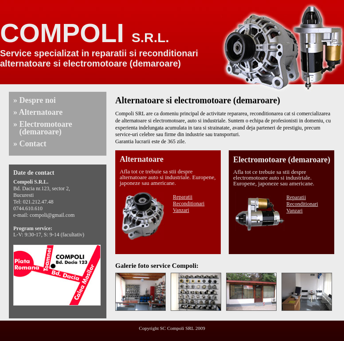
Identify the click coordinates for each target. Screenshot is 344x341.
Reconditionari (188, 203)
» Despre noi (34, 100)
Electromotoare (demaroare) (281, 159)
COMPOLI (84, 33)
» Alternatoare (38, 112)
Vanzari (181, 210)
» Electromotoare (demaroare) (42, 128)
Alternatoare (142, 159)
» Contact (30, 143)
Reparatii (182, 197)
